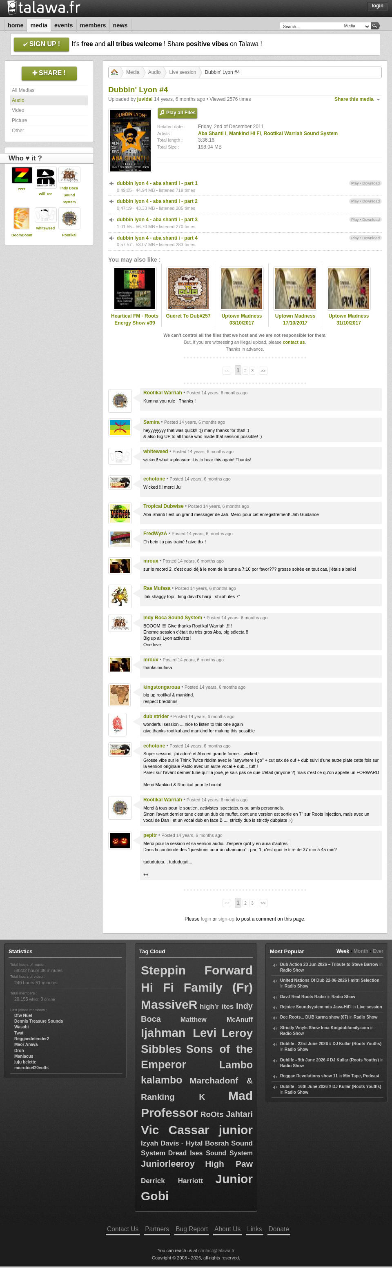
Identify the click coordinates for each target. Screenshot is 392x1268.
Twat (18, 1033)
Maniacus (23, 1056)
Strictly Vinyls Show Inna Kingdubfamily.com (324, 1028)
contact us (294, 342)
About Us (227, 1229)
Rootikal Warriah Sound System (301, 133)
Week (342, 951)
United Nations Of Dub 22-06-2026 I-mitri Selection (329, 980)
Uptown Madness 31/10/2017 (349, 319)
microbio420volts (31, 1068)
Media (38, 25)
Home (15, 25)
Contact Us (122, 1229)
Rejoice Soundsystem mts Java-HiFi (316, 1007)
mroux (150, 561)
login (206, 919)
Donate (279, 1229)
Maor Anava (26, 1044)
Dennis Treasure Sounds (38, 1021)
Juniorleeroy (168, 1164)
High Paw (229, 1163)
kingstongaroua (161, 687)
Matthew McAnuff (216, 1019)
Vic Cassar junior (197, 1130)
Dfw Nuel (23, 1015)
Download (371, 183)
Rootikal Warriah (162, 393)
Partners (157, 1229)
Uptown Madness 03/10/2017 (242, 319)
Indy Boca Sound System (69, 195)
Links (254, 1229)
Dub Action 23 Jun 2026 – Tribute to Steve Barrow (329, 964)
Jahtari (239, 1114)
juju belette (25, 1062)
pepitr (150, 835)
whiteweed (45, 228)
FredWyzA (155, 533)
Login (377, 6)
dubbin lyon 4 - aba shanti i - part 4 (157, 238)
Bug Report (192, 1229)
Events (63, 25)
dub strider (156, 716)
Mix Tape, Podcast (361, 1076)
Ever (378, 951)
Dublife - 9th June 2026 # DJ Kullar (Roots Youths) (329, 1060)
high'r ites (217, 1006)
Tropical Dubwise (163, 506)
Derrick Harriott (172, 1181)
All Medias (23, 90)
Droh (19, 1050)
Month (361, 951)
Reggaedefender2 (31, 1039)
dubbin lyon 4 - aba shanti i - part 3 (157, 219)
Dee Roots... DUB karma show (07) (314, 1017)
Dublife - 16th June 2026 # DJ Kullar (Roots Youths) (330, 1086)
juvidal (145, 99)
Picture (19, 120)
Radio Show (292, 970)
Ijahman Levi (178, 1032)
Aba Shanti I (212, 133)
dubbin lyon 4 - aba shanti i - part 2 (157, 201)
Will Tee (45, 194)
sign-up (226, 919)
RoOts (212, 1114)
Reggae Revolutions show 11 (309, 1076)
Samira (151, 422)
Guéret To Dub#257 (188, 316)
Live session (182, 72)
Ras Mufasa (157, 588)
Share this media (354, 99)
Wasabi (21, 1027)
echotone (154, 479)
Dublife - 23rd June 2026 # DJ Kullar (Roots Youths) (330, 1043)
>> (263, 370)
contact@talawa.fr (216, 1250)
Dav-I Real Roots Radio (303, 996)
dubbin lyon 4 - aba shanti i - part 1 (157, 183)
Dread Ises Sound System (210, 1153)
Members (93, 25)
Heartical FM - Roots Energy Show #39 (134, 319)
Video (18, 110)
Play (355, 183)
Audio (18, 100)
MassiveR (169, 1004)
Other (18, 130)
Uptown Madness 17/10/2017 (295, 319)
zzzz (22, 189)
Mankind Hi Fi (245, 133)
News (120, 25)
